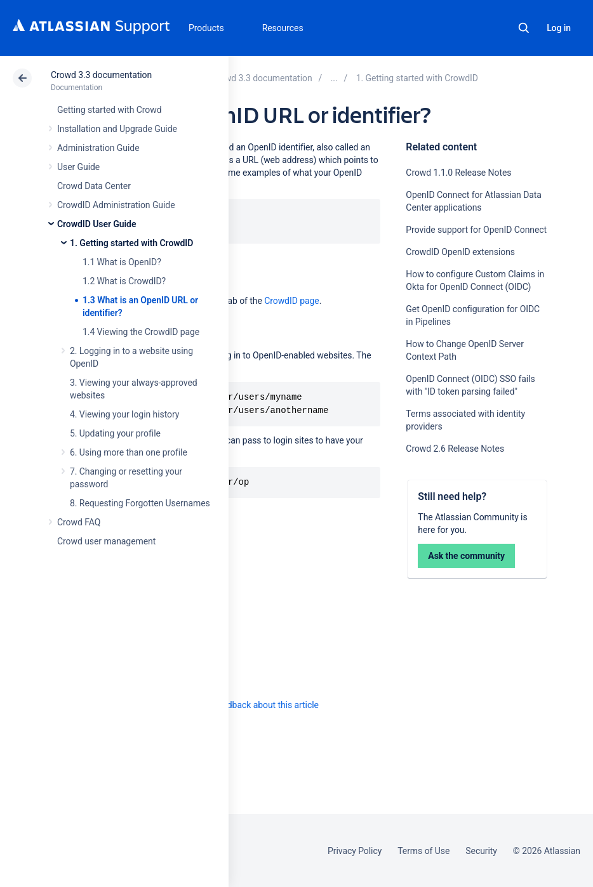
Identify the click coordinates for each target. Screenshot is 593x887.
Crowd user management (106, 541)
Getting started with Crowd (109, 110)
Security (481, 851)
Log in (559, 28)
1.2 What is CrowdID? (124, 281)
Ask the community (466, 556)
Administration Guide (98, 148)
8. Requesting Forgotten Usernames (140, 503)
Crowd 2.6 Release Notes (455, 449)
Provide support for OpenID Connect (476, 230)
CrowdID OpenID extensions (460, 252)
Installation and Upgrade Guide (117, 129)
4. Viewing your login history (124, 414)
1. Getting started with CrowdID (131, 243)
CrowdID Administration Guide (116, 205)
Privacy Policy (355, 851)
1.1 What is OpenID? (122, 262)
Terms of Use (423, 851)
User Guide (78, 167)
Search (524, 28)
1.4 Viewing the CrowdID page (141, 332)
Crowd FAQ (78, 522)
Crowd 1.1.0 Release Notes (458, 173)
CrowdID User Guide (96, 224)
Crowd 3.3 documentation (101, 75)
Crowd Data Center (94, 186)
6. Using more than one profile (128, 452)
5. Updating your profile (115, 433)
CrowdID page (291, 301)
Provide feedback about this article (251, 705)
